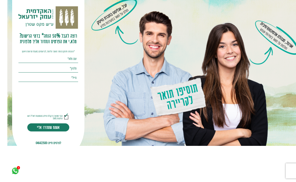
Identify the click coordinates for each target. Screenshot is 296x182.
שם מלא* (64, 59)
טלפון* (65, 68)
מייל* (66, 78)
